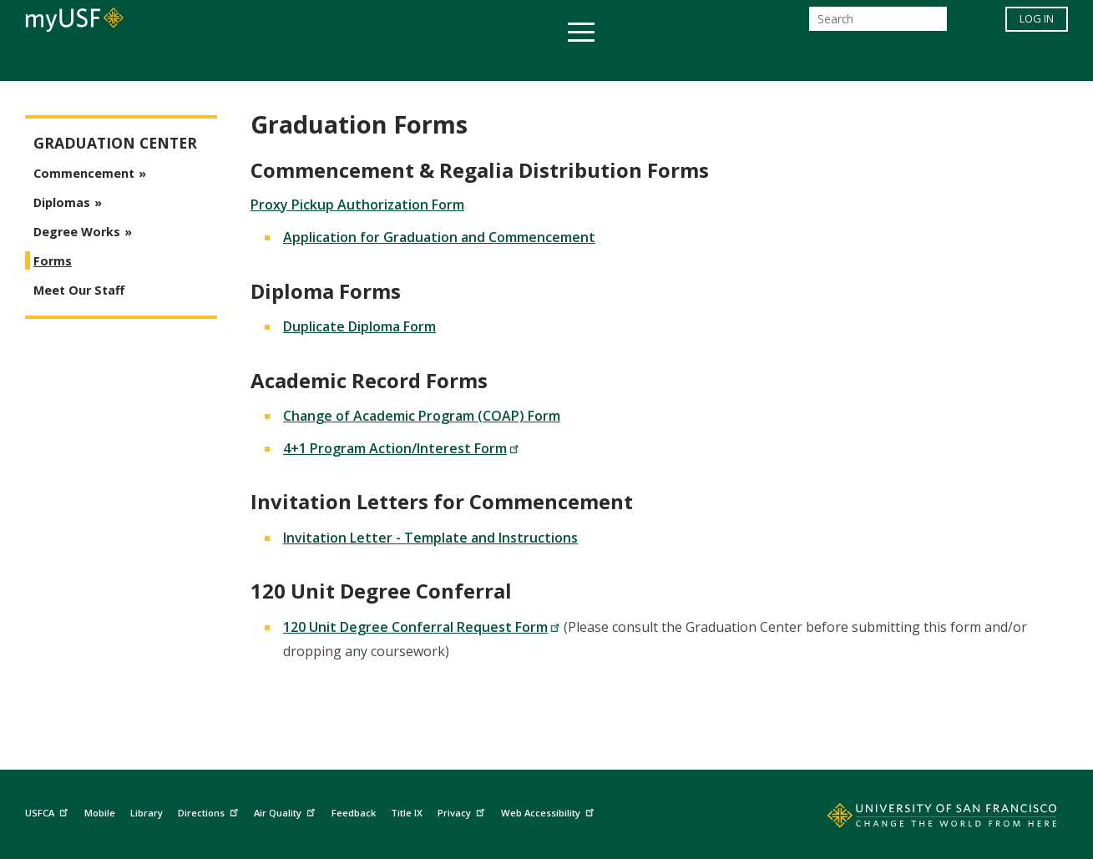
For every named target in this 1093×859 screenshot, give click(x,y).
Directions (210, 811)
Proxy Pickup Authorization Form (357, 204)
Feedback (353, 812)
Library (146, 812)
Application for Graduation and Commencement (439, 237)
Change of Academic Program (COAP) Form (421, 416)
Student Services (346, 61)
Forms (52, 261)
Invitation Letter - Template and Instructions (430, 537)
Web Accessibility (549, 811)
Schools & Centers (842, 61)
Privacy (463, 811)
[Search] (878, 24)
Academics (223, 61)
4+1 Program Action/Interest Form (401, 448)
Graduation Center (115, 143)
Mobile (99, 812)
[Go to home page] (923, 819)
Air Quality (286, 811)
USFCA (48, 811)
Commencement (83, 173)
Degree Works (76, 232)
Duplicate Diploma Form (359, 326)
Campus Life (630, 61)
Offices (723, 61)
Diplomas (61, 202)
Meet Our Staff (78, 290)
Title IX (407, 812)
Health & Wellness (497, 61)
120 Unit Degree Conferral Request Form (421, 627)
